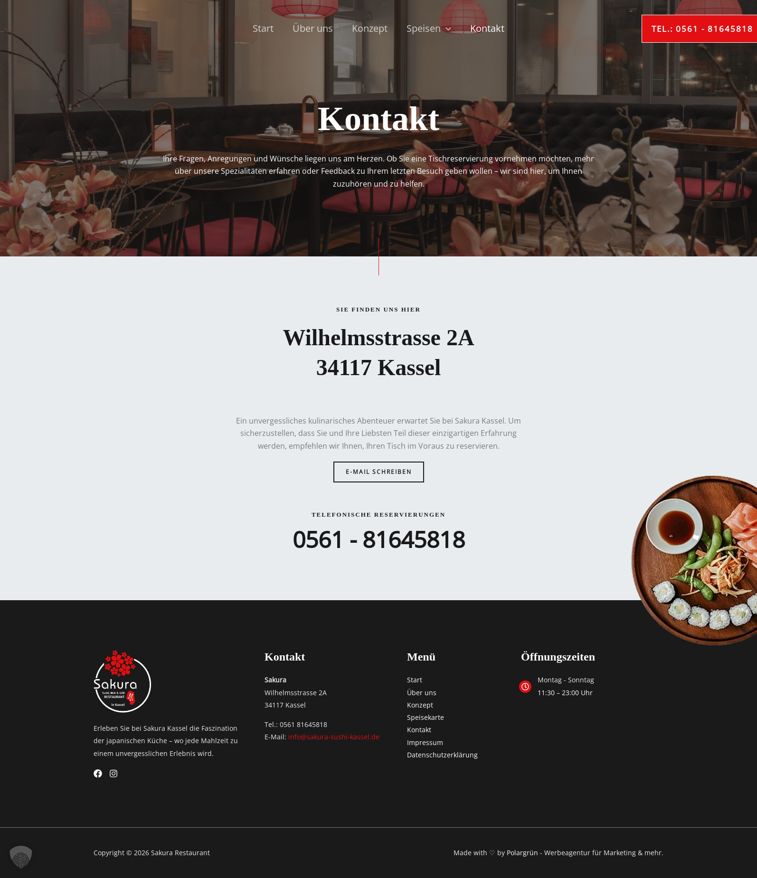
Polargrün (522, 852)
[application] (446, 28)
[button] (652, 29)
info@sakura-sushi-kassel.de (333, 736)
